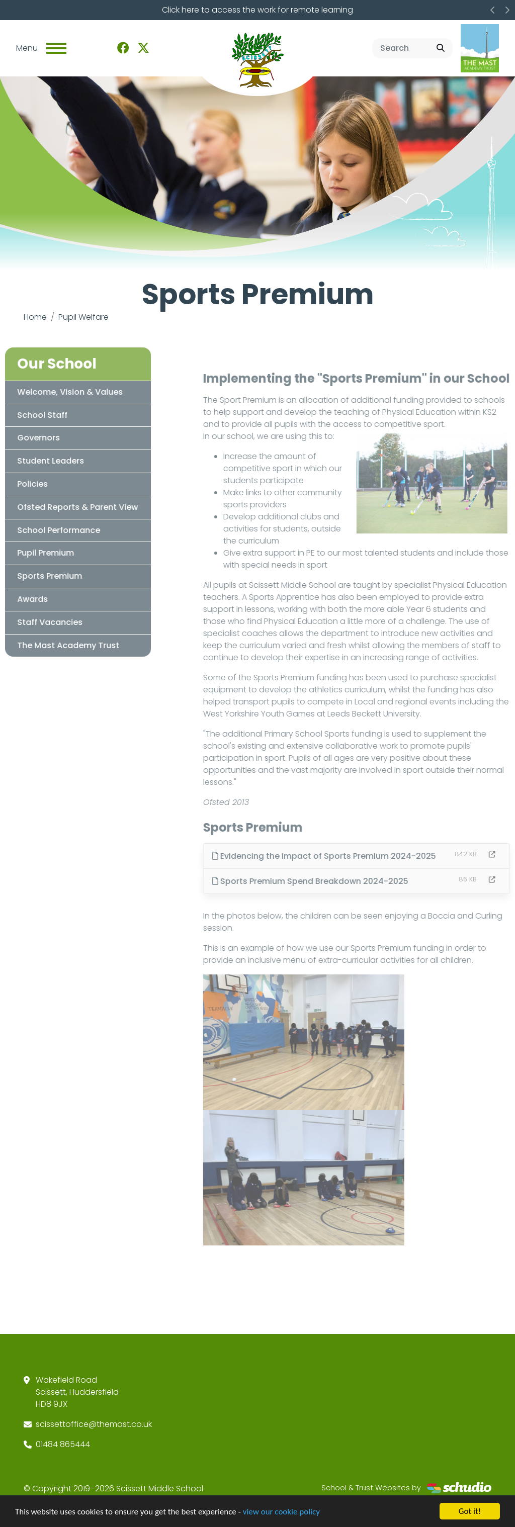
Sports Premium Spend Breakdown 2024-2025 (329, 881)
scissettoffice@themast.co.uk (94, 1424)
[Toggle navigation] (56, 48)
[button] (493, 10)
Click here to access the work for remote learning (257, 10)
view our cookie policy (281, 1512)
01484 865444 (63, 1444)
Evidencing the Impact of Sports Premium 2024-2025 (343, 856)
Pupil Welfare (83, 317)
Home (35, 317)
